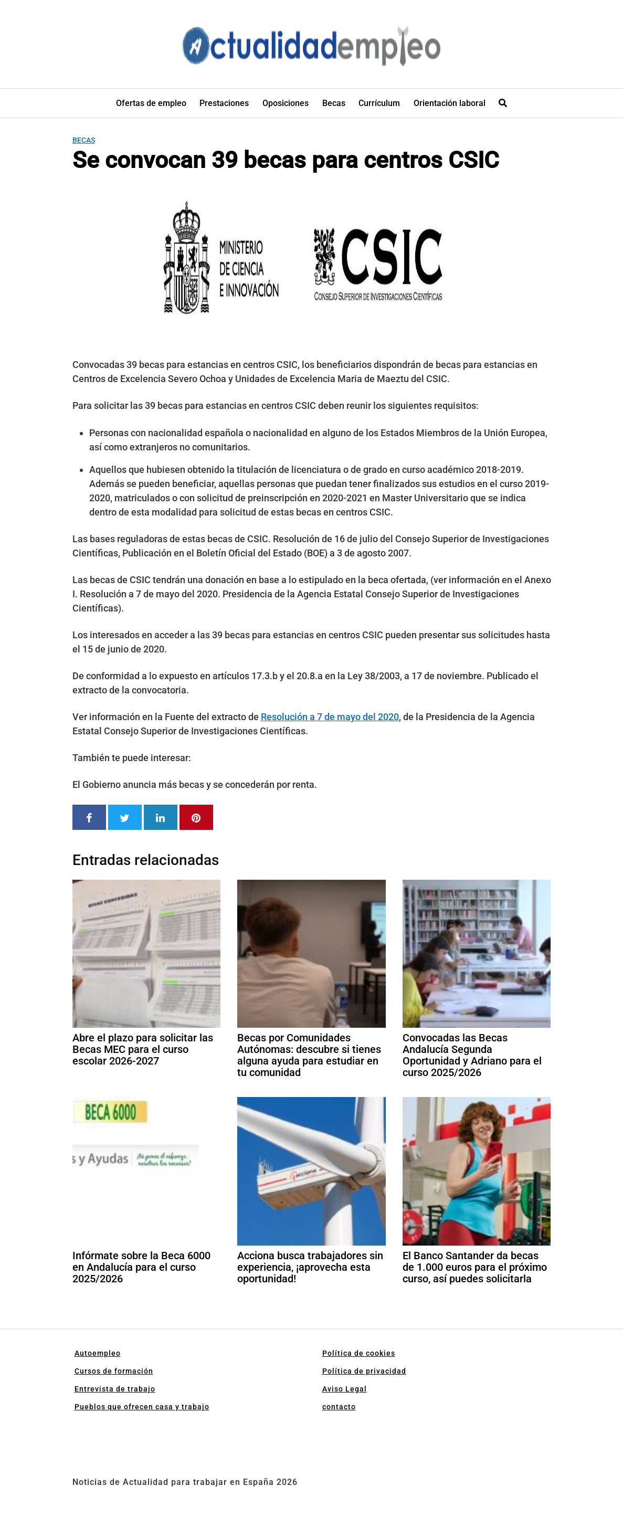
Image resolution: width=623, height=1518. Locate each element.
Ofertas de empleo (151, 103)
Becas (333, 103)
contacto (339, 1407)
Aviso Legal (344, 1389)
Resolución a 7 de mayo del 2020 (330, 716)
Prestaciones (224, 103)
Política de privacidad (364, 1371)
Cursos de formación (114, 1371)
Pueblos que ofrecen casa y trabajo (142, 1407)
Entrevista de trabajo (115, 1389)
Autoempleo (98, 1353)
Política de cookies (358, 1353)
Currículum (379, 103)
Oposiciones (285, 103)
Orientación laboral (449, 103)
